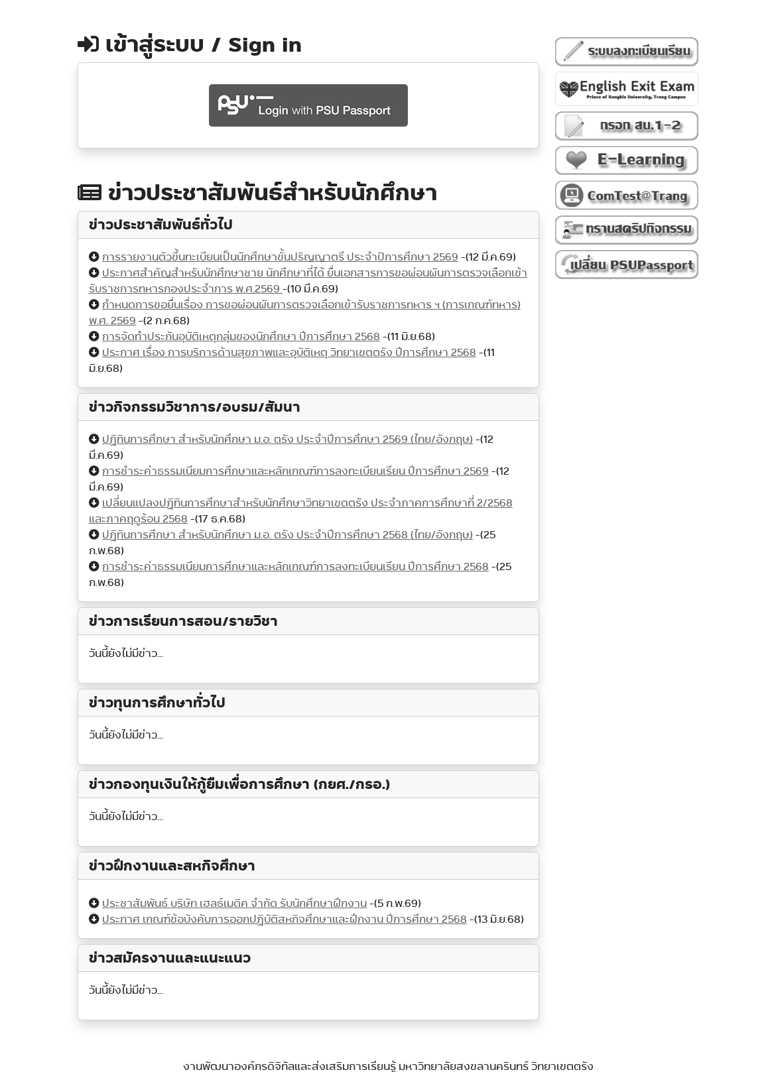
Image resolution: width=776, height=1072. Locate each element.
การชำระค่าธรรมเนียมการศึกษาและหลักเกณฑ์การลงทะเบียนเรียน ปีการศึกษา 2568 (295, 566)
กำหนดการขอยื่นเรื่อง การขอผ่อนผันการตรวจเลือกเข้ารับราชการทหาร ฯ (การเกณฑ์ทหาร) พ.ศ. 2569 (305, 312)
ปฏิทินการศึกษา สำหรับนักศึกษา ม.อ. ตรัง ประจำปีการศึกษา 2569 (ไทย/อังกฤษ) (287, 439)
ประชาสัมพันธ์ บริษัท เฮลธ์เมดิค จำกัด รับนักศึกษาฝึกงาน (234, 903)
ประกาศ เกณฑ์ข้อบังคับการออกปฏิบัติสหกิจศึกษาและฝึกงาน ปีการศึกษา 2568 (284, 919)
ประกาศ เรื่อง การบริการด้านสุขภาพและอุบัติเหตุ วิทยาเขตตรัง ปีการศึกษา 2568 (289, 352)
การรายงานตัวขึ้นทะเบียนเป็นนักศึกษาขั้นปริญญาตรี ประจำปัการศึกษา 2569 (280, 257)
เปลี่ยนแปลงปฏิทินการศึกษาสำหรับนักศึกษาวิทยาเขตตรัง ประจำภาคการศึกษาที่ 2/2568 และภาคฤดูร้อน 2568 (301, 511)
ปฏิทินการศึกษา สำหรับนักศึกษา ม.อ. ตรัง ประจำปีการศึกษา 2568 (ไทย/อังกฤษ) (287, 534)
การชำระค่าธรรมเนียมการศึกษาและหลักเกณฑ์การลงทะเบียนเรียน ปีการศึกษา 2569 (295, 471)
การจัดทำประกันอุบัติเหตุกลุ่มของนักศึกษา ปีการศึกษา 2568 (241, 336)
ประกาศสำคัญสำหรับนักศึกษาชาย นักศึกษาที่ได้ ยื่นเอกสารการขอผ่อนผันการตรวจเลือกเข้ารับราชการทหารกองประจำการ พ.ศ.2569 (308, 281)
